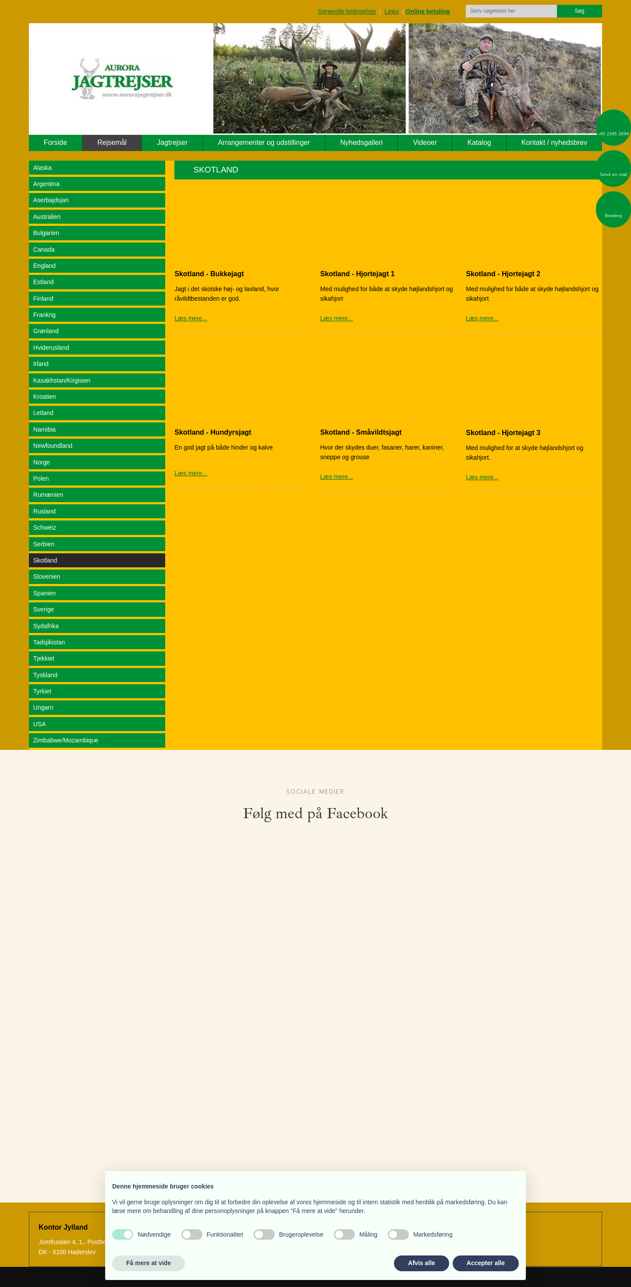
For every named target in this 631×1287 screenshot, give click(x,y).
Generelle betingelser (347, 11)
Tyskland (45, 675)
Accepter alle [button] (486, 1262)
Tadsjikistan (49, 642)
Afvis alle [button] (421, 1262)
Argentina (46, 183)
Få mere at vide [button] (148, 1262)
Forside (55, 142)
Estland (43, 281)
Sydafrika (46, 625)
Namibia (44, 429)
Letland (43, 412)
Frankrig (44, 314)
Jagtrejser (172, 142)
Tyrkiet (42, 691)
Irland (41, 363)
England (44, 265)
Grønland (46, 330)
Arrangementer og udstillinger (264, 142)
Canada (44, 249)
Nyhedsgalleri (361, 142)
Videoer (425, 142)
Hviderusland (51, 347)
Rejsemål (112, 142)
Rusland (44, 511)
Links (392, 11)
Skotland (45, 560)
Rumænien (48, 494)
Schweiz (44, 527)
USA (39, 724)
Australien (46, 216)
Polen (41, 478)
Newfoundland (53, 445)
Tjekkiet (43, 658)
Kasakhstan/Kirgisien (62, 380)
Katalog (479, 142)
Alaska (42, 167)
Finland (43, 298)
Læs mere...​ (482, 477)
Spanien (44, 593)
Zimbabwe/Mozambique (66, 740)
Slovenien (46, 576)
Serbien (43, 544)
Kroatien (44, 396)
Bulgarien (46, 232)
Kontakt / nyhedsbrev (554, 142)
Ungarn (43, 707)
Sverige (43, 609)
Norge (41, 462)
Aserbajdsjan (51, 200)
